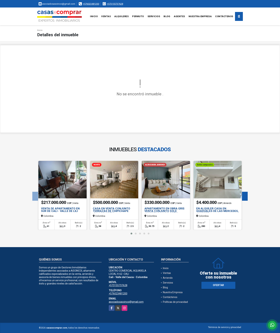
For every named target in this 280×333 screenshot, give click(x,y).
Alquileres (121, 16)
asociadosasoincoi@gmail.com (126, 301)
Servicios (154, 16)
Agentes (179, 16)
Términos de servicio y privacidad (224, 327)
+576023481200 (91, 3)
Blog (167, 16)
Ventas (106, 16)
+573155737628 (115, 3)
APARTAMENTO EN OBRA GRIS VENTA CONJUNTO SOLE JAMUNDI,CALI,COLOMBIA (164, 211)
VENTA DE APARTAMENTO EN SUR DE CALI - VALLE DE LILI (60, 210)
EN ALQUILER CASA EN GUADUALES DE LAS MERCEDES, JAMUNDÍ (217, 211)
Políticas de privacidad (175, 302)
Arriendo (168, 277)
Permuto (138, 16)
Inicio (94, 16)
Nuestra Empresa (200, 16)
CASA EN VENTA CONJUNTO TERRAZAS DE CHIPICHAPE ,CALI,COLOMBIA (111, 211)
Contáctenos (224, 16)
